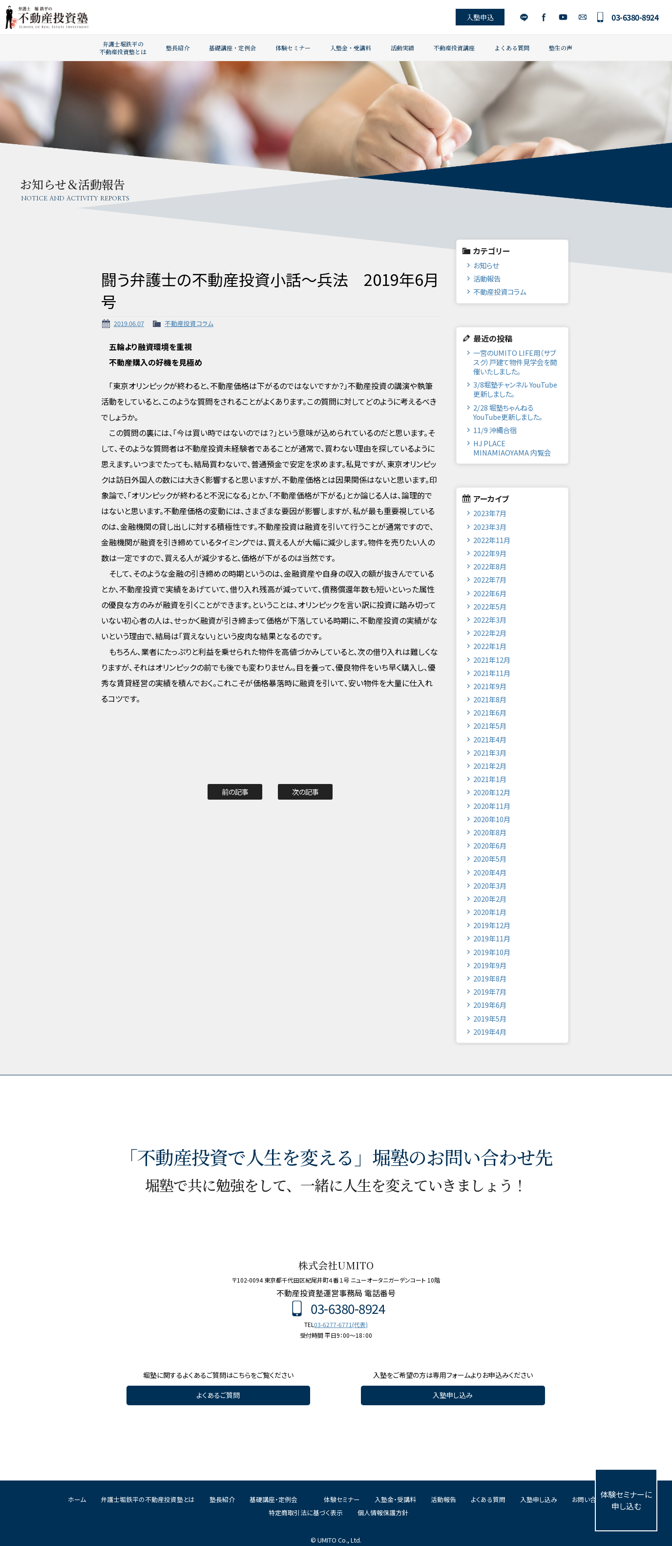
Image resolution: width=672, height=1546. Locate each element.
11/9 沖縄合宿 (495, 430)
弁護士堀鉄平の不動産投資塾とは (123, 48)
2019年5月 (489, 1018)
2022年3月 (489, 619)
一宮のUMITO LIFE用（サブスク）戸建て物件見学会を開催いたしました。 (515, 362)
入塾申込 (478, 17)
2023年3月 (489, 526)
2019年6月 (489, 1004)
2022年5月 (489, 606)
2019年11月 (491, 938)
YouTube (561, 17)
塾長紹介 (177, 48)
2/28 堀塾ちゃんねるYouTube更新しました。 (508, 412)
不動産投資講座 (454, 48)
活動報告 (487, 278)
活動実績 (402, 48)
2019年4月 (489, 1031)
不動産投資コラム (189, 323)
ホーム (77, 1499)
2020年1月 (489, 911)
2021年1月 (489, 779)
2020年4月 (489, 872)
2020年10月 (491, 819)
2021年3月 (489, 752)
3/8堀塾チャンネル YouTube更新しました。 (515, 389)
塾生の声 (560, 48)
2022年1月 (489, 646)
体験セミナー (293, 48)
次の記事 (305, 791)
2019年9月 (489, 965)
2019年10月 (491, 952)
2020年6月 (489, 845)
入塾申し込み (453, 1395)
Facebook (541, 17)
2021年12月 (491, 659)
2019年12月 (491, 925)
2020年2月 (489, 898)
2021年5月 (489, 725)
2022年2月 (489, 632)
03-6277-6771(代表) (341, 1324)
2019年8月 (489, 978)
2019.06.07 (129, 323)
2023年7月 (489, 513)
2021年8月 (489, 699)
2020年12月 (491, 792)
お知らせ (486, 265)
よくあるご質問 (218, 1395)
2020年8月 (489, 832)
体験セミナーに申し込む (626, 1500)
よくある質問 (511, 48)
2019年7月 (489, 991)
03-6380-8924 (633, 17)
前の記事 (235, 791)
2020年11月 (491, 805)
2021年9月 (489, 686)
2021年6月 (489, 712)
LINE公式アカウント (522, 17)
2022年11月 (491, 539)
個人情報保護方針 (382, 1512)
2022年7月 (489, 579)
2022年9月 (489, 553)
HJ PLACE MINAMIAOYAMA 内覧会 (512, 447)
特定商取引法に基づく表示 (306, 1512)
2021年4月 (489, 739)
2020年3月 (489, 885)
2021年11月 (491, 672)
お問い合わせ (580, 17)
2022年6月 (489, 593)
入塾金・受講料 (350, 48)
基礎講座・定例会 (232, 48)
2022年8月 (489, 566)
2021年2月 (489, 765)
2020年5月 (489, 858)
